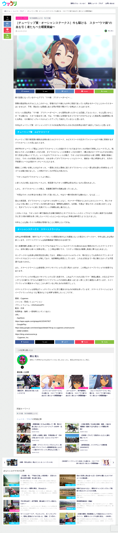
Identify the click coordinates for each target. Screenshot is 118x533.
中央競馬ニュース (37, 18)
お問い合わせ (109, 3)
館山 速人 (111, 30)
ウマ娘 (48, 18)
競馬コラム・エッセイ (78, 3)
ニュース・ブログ (22, 18)
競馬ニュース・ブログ (95, 3)
